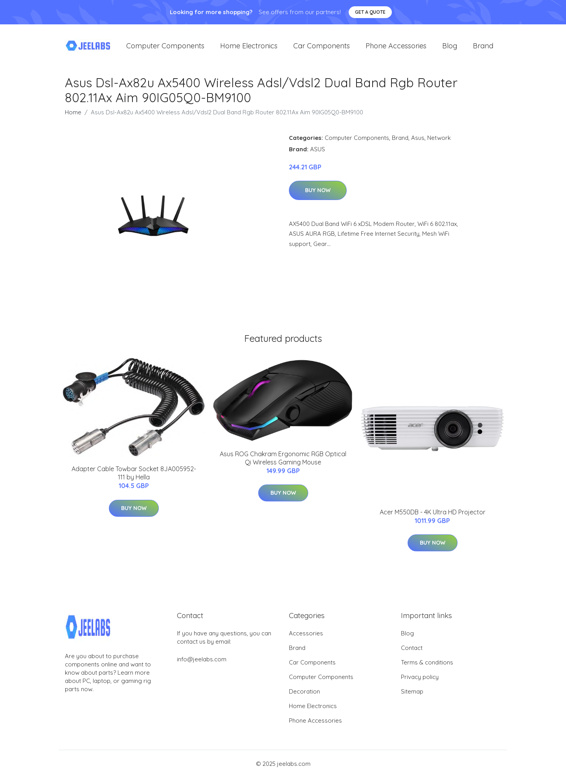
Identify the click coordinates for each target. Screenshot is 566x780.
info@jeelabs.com (201, 662)
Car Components (321, 46)
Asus (417, 140)
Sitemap (412, 694)
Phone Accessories (396, 46)
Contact (412, 650)
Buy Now (318, 192)
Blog (449, 46)
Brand (483, 46)
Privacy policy (420, 679)
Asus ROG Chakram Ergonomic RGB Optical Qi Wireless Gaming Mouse (283, 461)
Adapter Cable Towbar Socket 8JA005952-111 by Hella (134, 476)
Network (439, 140)
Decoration (304, 694)
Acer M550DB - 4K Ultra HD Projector (432, 514)
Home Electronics (248, 46)
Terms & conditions (427, 665)
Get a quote (370, 12)
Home (73, 114)
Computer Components (165, 46)
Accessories (306, 636)
